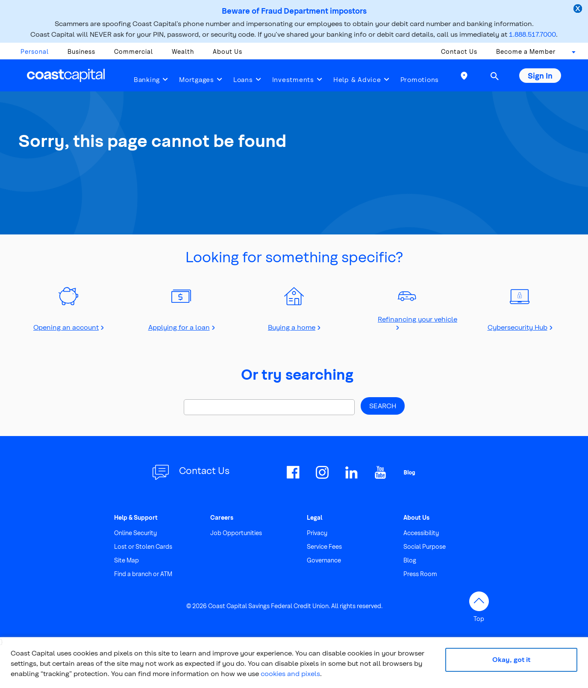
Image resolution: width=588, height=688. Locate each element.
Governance (324, 560)
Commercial (133, 51)
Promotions (419, 79)
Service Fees (324, 546)
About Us (227, 51)
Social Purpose (424, 546)
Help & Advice (357, 79)
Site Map (126, 560)
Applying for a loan (179, 327)
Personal (35, 51)
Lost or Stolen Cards (143, 546)
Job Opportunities (236, 532)
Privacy (317, 532)
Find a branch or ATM (143, 573)
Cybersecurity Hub (517, 327)
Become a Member (526, 51)
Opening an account (66, 327)
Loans (243, 79)
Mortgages (196, 79)
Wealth (183, 51)
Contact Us (459, 51)
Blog (409, 560)
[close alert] (578, 9)
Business (81, 51)
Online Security (135, 532)
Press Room (420, 573)
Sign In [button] (540, 75)
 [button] (494, 76)
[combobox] (571, 53)
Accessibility (421, 532)
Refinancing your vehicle (417, 319)
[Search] (269, 407)
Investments (293, 79)
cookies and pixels (290, 673)
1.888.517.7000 (532, 34)
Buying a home (291, 327)
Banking (147, 79)
